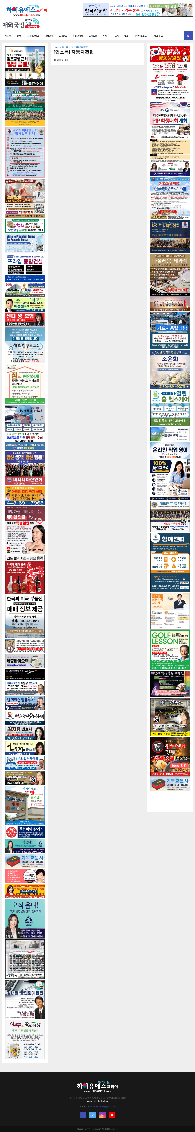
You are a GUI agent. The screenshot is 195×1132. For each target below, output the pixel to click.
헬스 (126, 36)
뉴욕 (19, 36)
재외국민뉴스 (32, 36)
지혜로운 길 (157, 36)
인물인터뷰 (77, 36)
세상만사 (49, 36)
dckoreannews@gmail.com (103, 1106)
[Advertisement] (170, 799)
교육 (117, 36)
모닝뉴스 (63, 36)
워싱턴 (8, 36)
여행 (104, 36)
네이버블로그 (140, 36)
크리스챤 (92, 36)
